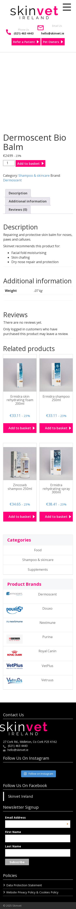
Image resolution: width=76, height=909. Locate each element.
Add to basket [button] (20, 428)
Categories (19, 540)
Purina (29, 639)
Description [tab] (18, 193)
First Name (13, 832)
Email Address (36, 818)
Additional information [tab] (28, 201)
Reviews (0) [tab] (18, 209)
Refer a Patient (24, 42)
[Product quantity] (9, 163)
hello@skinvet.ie (52, 33)
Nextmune (31, 622)
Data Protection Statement (24, 885)
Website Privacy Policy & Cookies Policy (32, 892)
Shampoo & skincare (34, 175)
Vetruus (30, 681)
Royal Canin (31, 653)
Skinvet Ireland (20, 796)
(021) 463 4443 (23, 33)
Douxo (29, 610)
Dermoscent (12, 180)
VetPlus (29, 666)
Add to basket (28, 163)
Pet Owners (51, 42)
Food (38, 550)
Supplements (38, 569)
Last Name (13, 846)
